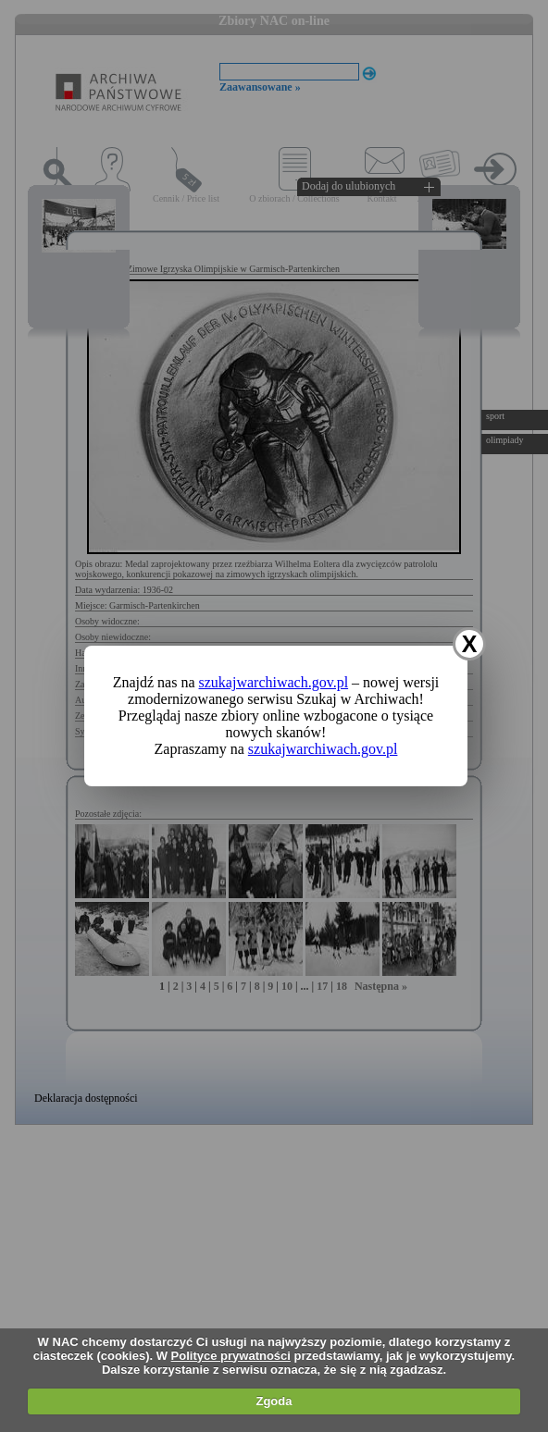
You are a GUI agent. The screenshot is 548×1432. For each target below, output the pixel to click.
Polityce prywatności (231, 1356)
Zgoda (273, 1401)
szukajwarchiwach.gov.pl (274, 682)
